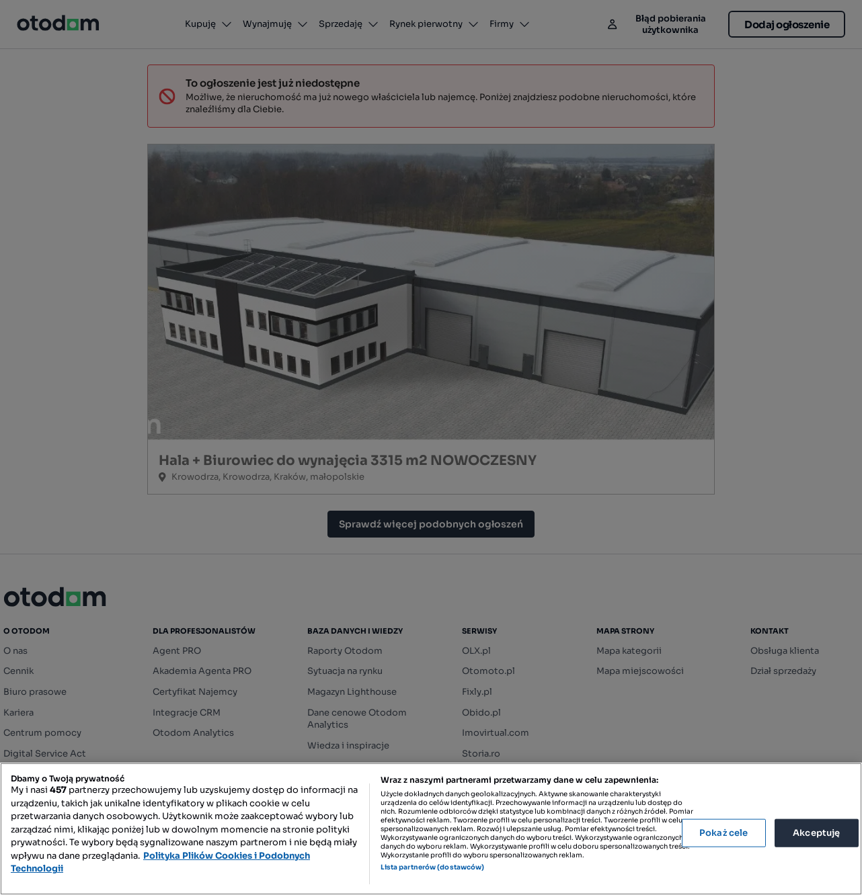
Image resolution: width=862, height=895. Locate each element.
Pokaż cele (723, 833)
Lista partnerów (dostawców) (433, 867)
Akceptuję (816, 833)
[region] (431, 829)
